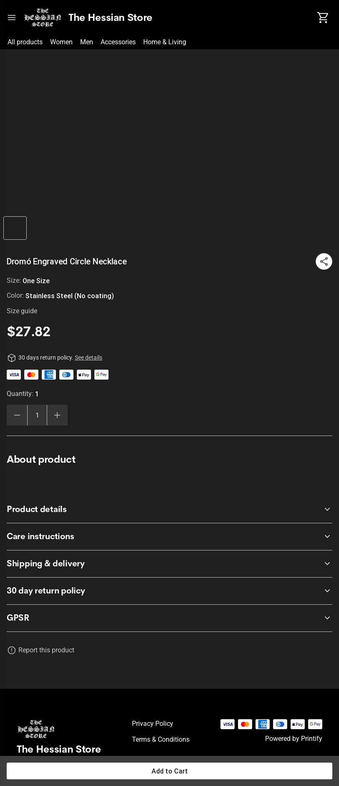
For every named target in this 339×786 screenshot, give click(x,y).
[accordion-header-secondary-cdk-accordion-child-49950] (169, 591)
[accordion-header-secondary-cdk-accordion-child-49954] (169, 618)
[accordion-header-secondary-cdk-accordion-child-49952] (169, 536)
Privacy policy (152, 724)
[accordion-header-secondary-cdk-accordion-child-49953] (169, 563)
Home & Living (164, 42)
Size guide (22, 311)
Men (86, 42)
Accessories (118, 42)
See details (88, 357)
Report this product (46, 650)
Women (61, 42)
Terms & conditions (161, 739)
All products (25, 42)
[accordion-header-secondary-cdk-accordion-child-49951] (169, 509)
